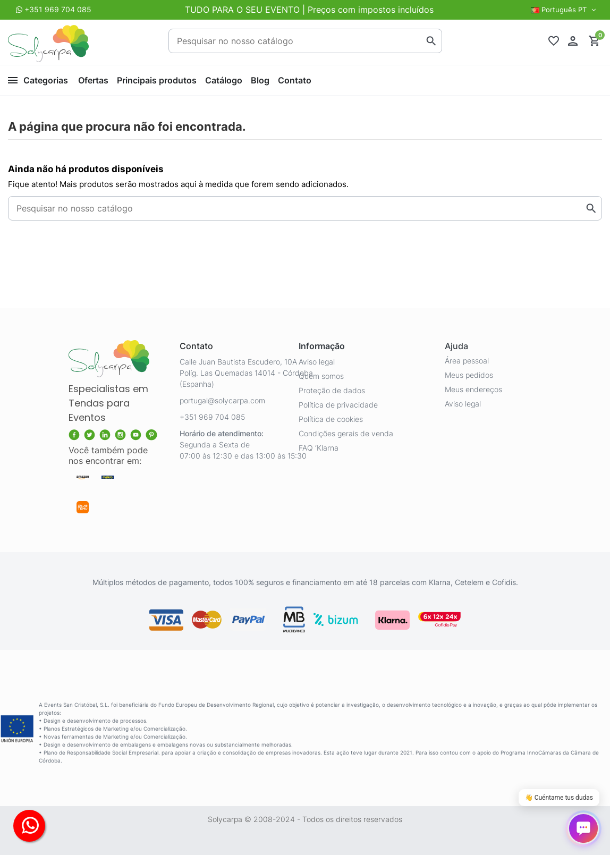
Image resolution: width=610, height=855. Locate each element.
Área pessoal (467, 360)
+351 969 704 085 (57, 9)
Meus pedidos (469, 374)
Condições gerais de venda (346, 433)
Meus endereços (473, 389)
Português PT (564, 9)
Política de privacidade (338, 404)
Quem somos (321, 375)
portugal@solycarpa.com (222, 400)
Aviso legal (317, 361)
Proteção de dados (332, 390)
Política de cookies (331, 419)
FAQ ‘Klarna (318, 447)
